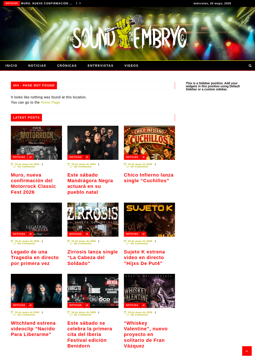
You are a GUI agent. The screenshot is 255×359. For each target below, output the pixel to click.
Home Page (50, 102)
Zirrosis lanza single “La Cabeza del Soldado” (92, 257)
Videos (131, 65)
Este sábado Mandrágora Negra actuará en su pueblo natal (90, 183)
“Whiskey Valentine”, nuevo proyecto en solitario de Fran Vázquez (146, 334)
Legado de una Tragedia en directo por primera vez (35, 257)
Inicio (11, 65)
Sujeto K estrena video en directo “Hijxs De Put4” (144, 257)
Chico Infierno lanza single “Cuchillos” (149, 177)
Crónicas (67, 65)
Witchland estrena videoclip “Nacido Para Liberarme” (33, 328)
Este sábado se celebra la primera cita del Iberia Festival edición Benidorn (89, 334)
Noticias (12, 3)
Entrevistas (100, 65)
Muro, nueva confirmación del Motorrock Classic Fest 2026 (47, 3)
